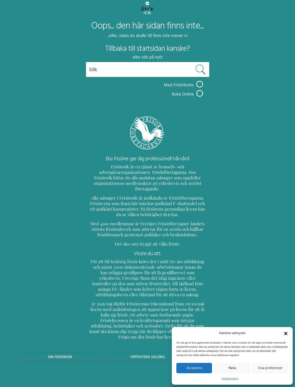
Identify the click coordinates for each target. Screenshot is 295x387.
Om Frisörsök (60, 340)
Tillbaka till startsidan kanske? (147, 48)
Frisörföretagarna (106, 172)
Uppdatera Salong (147, 340)
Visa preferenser (270, 368)
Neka (232, 368)
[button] (286, 333)
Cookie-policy (230, 378)
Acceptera (194, 368)
